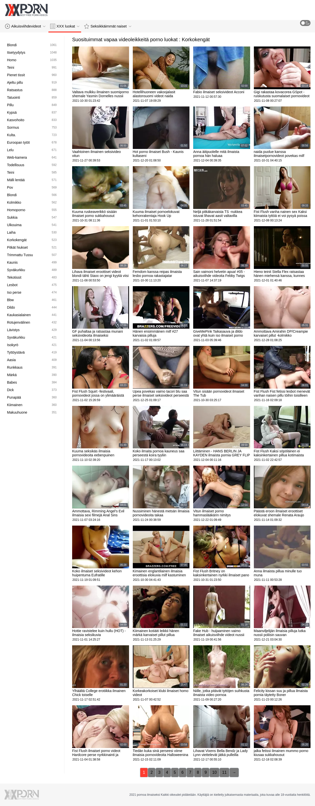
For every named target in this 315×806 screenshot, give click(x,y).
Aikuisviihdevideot (25, 26)
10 (214, 772)
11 (224, 772)
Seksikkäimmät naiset (107, 26)
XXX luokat (64, 26)
